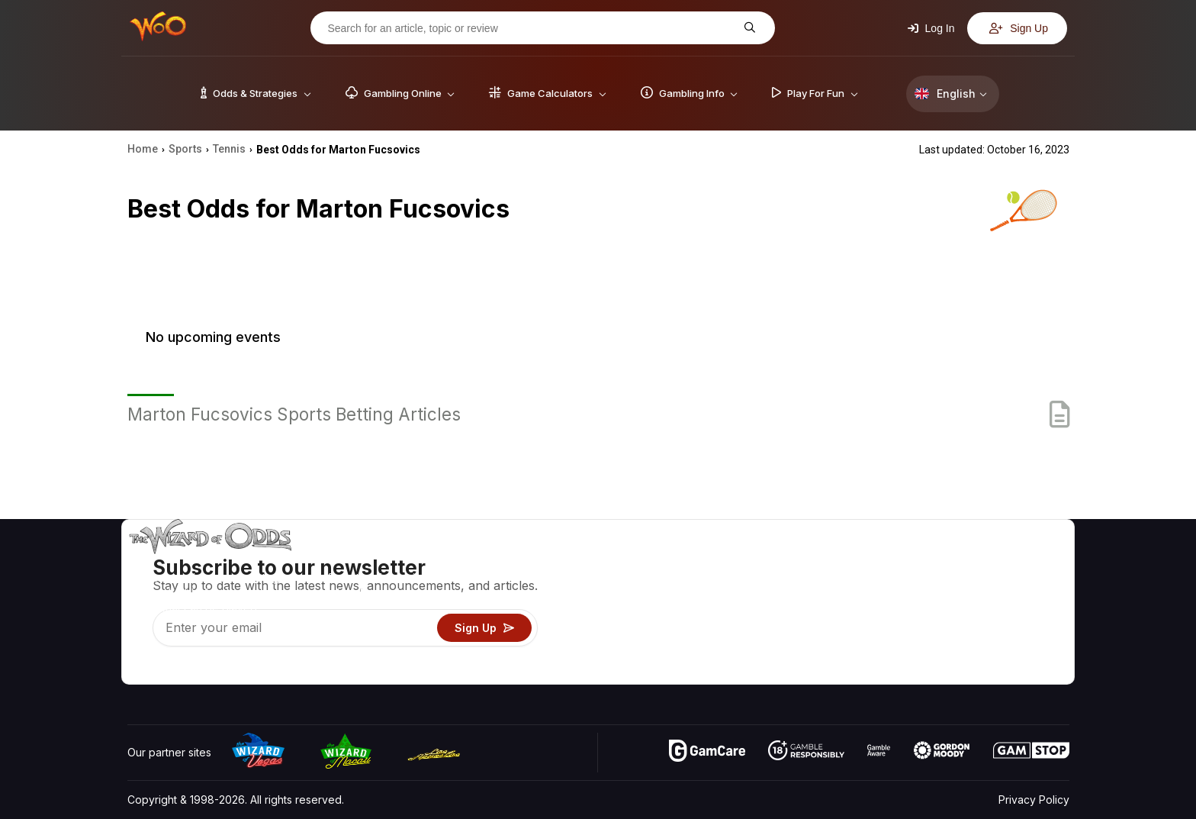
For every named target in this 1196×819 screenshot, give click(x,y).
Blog (1021, 583)
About (942, 561)
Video (1025, 561)
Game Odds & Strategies (827, 561)
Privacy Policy (1033, 799)
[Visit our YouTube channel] (140, 669)
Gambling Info (800, 605)
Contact (947, 583)
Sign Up (1018, 28)
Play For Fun (797, 627)
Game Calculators (810, 583)
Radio (942, 649)
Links (940, 605)
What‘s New (957, 627)
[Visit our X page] (174, 669)
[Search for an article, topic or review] (531, 28)
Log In (931, 28)
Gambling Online (806, 649)
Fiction (1026, 627)
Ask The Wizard (806, 672)
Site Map (1032, 605)
